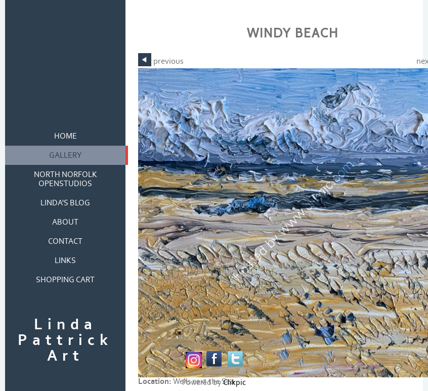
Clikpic (234, 382)
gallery (65, 155)
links (65, 260)
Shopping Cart (65, 279)
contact (65, 241)
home (65, 136)
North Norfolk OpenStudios (65, 179)
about (65, 222)
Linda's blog (65, 202)
